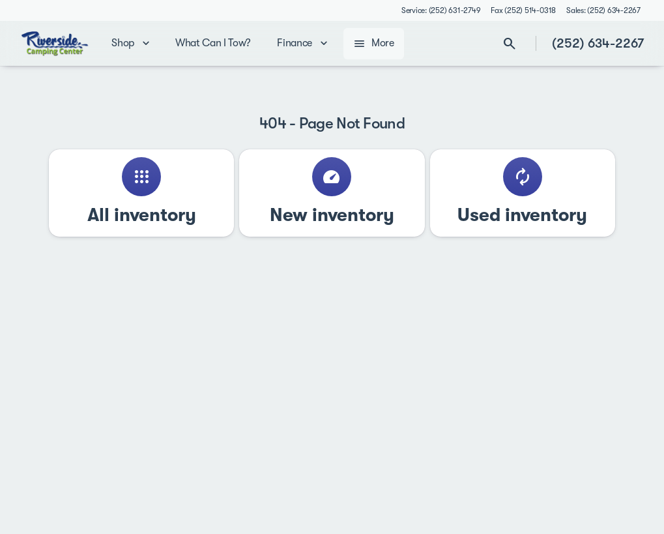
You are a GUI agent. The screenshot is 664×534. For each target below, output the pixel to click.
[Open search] (509, 43)
